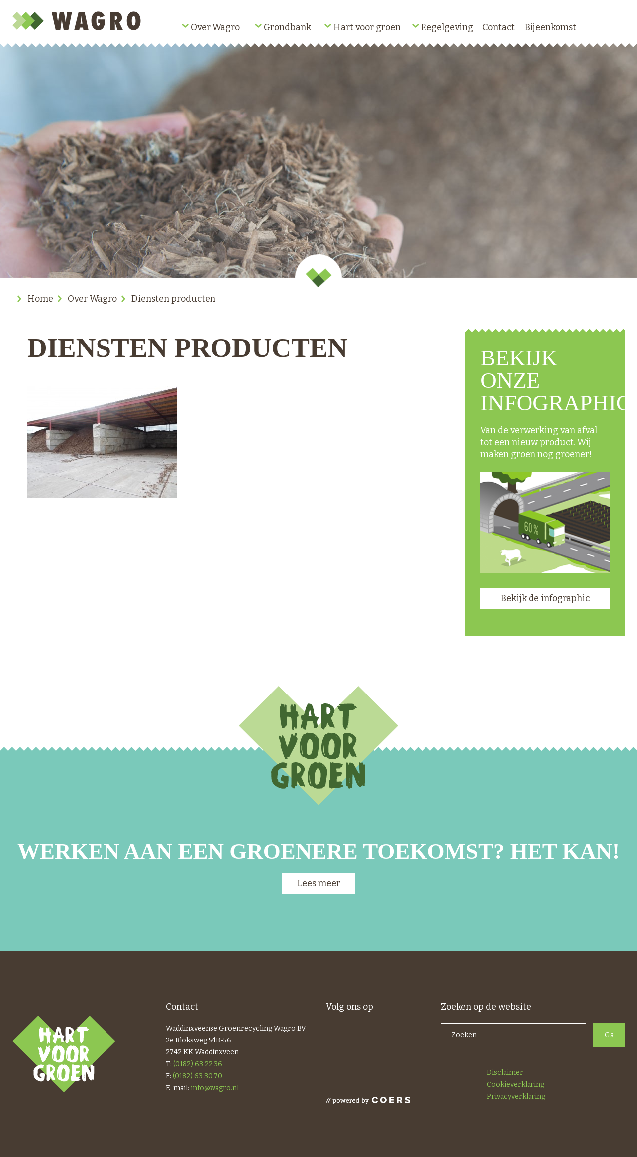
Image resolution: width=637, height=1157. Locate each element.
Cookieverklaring (515, 1084)
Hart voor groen (367, 27)
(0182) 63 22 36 (197, 1064)
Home (40, 298)
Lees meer (318, 883)
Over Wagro (215, 27)
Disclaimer (505, 1072)
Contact (498, 27)
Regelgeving (447, 27)
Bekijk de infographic (545, 598)
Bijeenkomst (550, 27)
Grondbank (287, 27)
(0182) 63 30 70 (197, 1076)
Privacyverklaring (516, 1096)
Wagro (78, 21)
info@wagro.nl (215, 1088)
